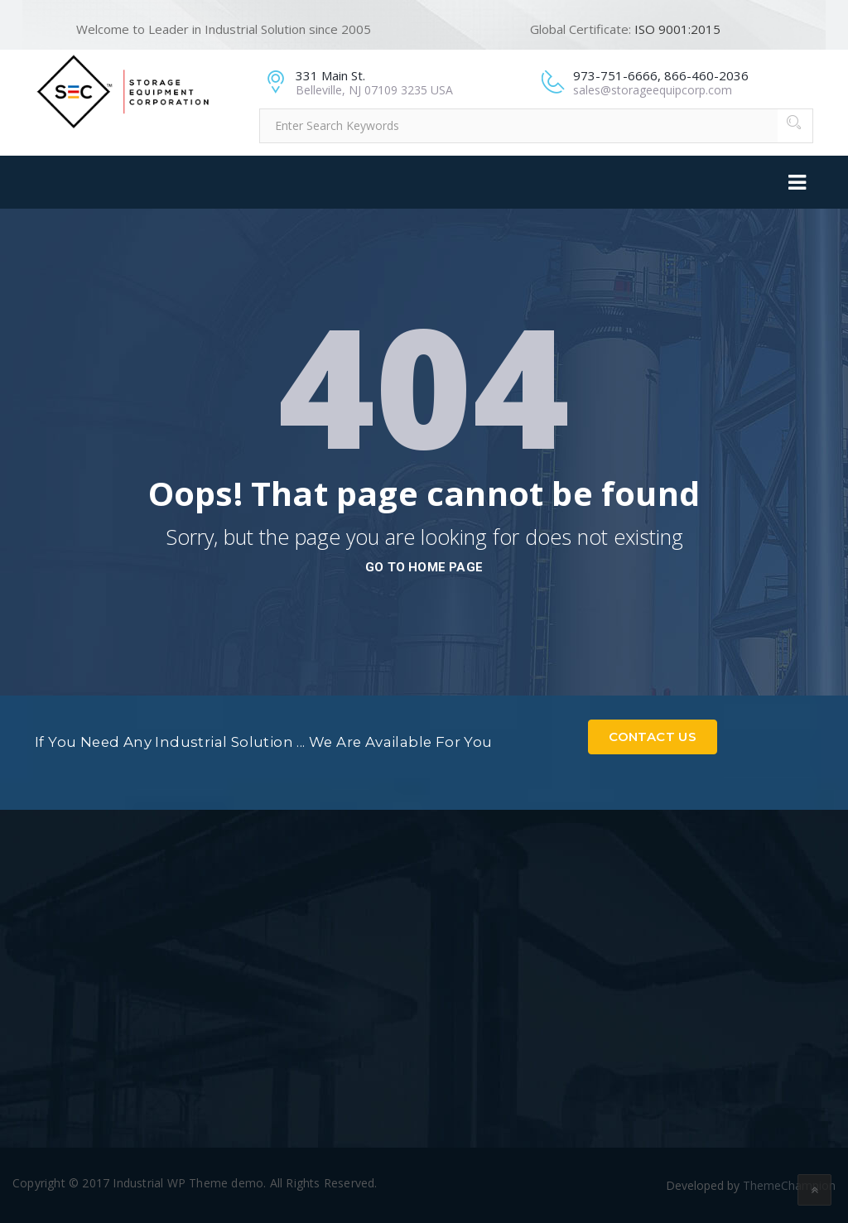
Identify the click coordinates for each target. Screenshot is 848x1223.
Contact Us (652, 736)
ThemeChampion (789, 1185)
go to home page (424, 567)
